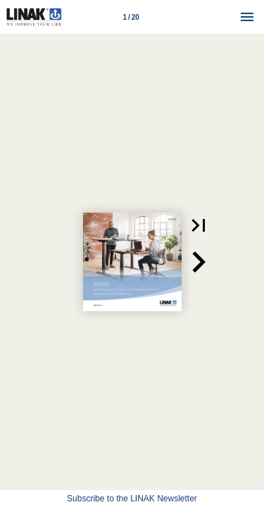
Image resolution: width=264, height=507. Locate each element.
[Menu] (247, 17)
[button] (198, 225)
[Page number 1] (131, 17)
